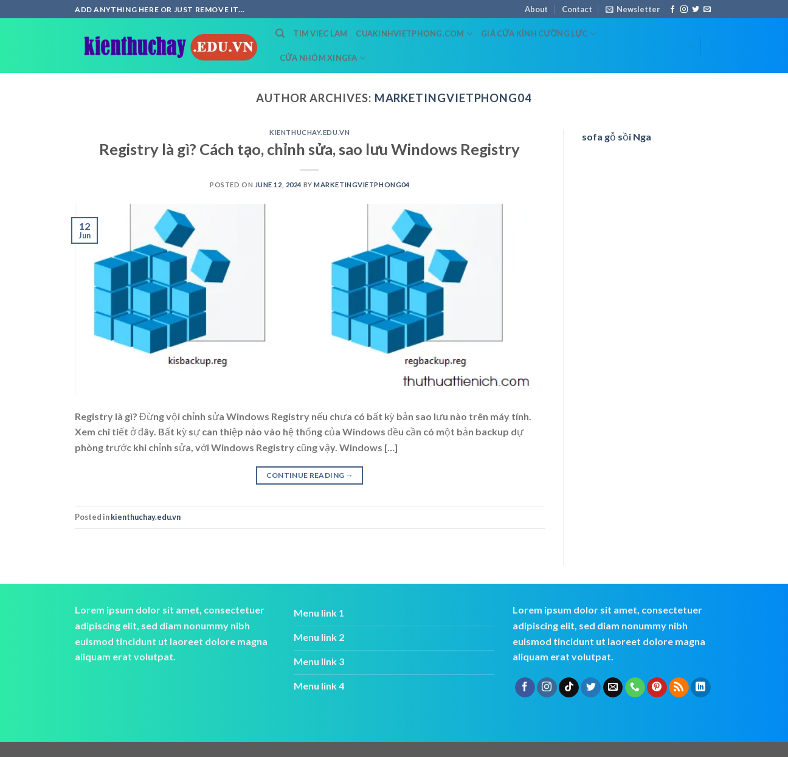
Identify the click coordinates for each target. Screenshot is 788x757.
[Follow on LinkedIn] (701, 687)
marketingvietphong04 (453, 98)
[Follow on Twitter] (695, 9)
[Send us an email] (707, 9)
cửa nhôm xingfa (322, 58)
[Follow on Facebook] (672, 9)
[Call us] (635, 687)
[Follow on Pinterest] (657, 687)
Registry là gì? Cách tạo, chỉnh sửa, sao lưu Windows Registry (309, 149)
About (536, 9)
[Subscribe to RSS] (679, 687)
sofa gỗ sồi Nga (616, 136)
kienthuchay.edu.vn (309, 132)
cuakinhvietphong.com (414, 34)
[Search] (280, 33)
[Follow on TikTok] (569, 687)
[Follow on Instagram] (684, 9)
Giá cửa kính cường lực (538, 34)
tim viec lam (320, 33)
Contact (577, 9)
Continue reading (310, 475)
